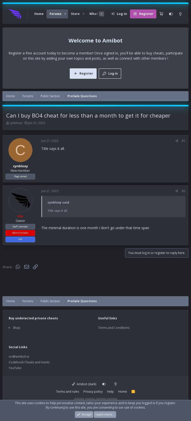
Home (39, 14)
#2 (184, 191)
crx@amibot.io (19, 356)
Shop (16, 328)
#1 (184, 141)
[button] (65, 13)
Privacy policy (93, 391)
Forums (56, 14)
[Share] (177, 141)
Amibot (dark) (84, 384)
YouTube (15, 368)
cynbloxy (16, 123)
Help (110, 391)
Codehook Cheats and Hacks (29, 362)
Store (75, 14)
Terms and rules (67, 391)
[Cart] (161, 13)
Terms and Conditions (113, 328)
